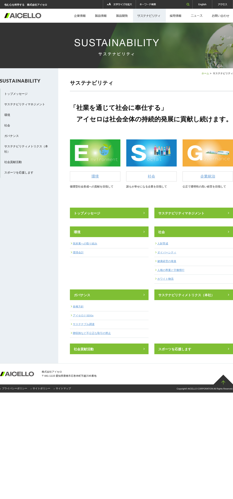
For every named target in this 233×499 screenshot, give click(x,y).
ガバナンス (82, 295)
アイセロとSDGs (83, 315)
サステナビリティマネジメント (181, 213)
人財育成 (162, 243)
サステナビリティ (23, 83)
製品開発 (122, 16)
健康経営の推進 (166, 261)
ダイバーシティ (166, 252)
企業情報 (80, 16)
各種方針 (78, 306)
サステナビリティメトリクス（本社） (186, 295)
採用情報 (149, 16)
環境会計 (78, 252)
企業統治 (207, 176)
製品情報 (101, 16)
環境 (95, 176)
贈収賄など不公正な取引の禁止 (92, 333)
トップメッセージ (87, 213)
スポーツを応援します (174, 349)
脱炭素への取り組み (85, 243)
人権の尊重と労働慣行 (170, 270)
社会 (151, 176)
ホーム (205, 73)
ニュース (197, 16)
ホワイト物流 (165, 278)
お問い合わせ (220, 16)
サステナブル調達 (84, 324)
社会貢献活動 (84, 349)
